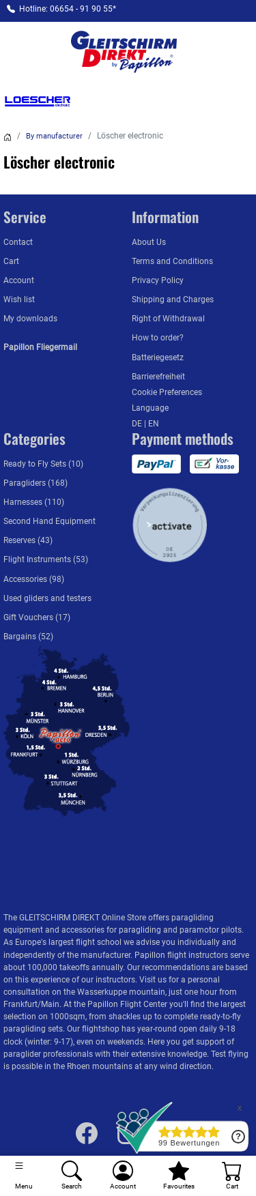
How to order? (158, 337)
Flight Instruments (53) (45, 559)
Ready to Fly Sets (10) (43, 464)
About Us (149, 242)
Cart (11, 261)
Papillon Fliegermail (40, 347)
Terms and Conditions (172, 261)
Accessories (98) (33, 579)
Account (18, 280)
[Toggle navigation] (24, 1176)
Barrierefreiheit (158, 376)
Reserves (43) (28, 540)
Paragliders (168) (35, 483)
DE (138, 423)
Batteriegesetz (158, 357)
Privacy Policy (158, 280)
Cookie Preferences (167, 392)
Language (150, 408)
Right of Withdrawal (168, 318)
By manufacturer (54, 136)
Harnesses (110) (33, 502)
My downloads (30, 318)
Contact (18, 242)
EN (153, 423)
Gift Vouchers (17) (36, 617)
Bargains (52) (28, 636)
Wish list (19, 299)
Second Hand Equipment (49, 521)
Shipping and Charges (173, 299)
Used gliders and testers (47, 598)
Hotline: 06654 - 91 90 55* (67, 9)
